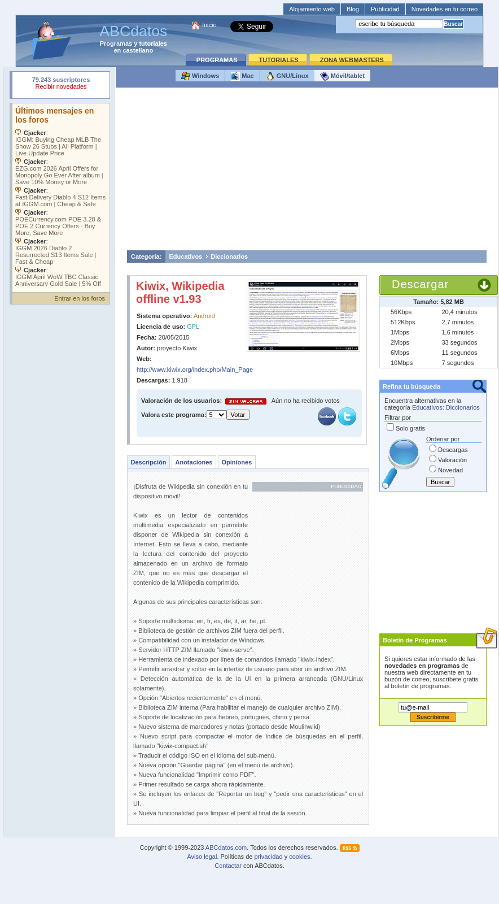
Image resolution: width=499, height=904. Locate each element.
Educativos (186, 256)
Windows (200, 76)
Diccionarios (229, 256)
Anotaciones (193, 462)
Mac (242, 76)
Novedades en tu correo (445, 9)
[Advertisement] (306, 171)
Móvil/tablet (342, 76)
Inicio (209, 24)
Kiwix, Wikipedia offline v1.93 (180, 292)
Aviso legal (202, 856)
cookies (299, 856)
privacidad (268, 856)
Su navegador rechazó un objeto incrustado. (61, 84)
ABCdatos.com (226, 847)
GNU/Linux (287, 76)
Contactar (228, 865)
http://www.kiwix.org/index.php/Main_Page (195, 369)
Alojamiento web (312, 9)
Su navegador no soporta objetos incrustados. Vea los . (61, 194)
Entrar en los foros (79, 298)
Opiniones (236, 462)
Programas (116, 43)
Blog (353, 9)
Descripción (149, 462)
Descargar (420, 284)
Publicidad (385, 9)
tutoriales (153, 43)
